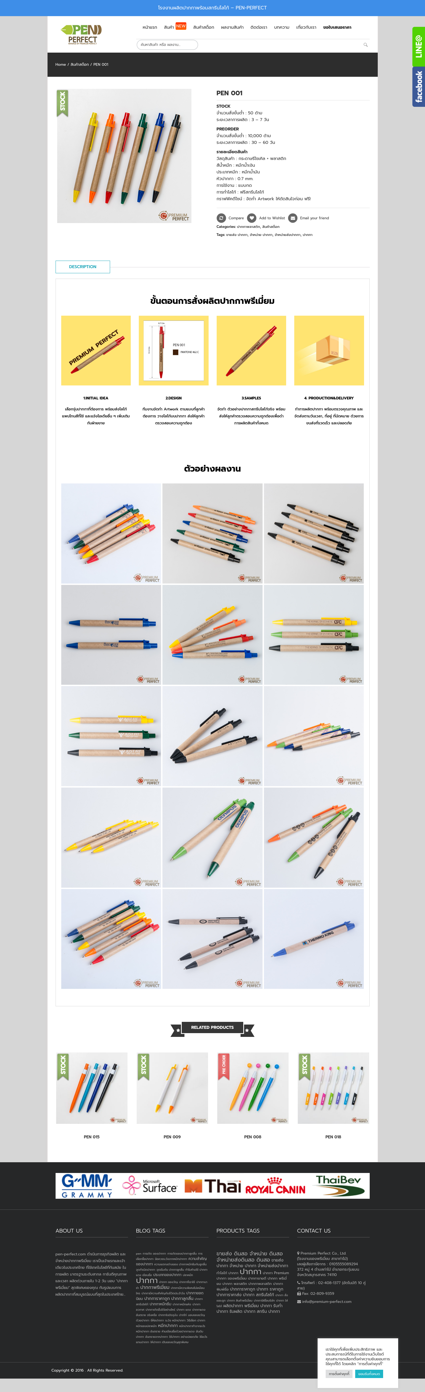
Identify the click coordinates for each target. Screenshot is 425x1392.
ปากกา (308, 234)
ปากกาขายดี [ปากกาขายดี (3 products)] (257, 1278)
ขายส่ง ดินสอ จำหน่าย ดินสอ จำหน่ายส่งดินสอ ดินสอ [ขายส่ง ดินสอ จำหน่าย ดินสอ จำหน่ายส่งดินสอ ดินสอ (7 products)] (250, 1256)
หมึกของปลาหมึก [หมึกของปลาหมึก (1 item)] (146, 1326)
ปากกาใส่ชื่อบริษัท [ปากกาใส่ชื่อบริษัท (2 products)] (264, 1300)
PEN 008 (252, 1137)
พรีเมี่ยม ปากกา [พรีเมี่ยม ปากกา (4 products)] (258, 1306)
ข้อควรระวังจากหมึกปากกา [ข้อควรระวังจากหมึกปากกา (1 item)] (171, 1259)
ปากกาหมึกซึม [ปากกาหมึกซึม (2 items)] (160, 1304)
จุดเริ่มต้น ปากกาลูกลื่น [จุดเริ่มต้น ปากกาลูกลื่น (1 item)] (170, 1269)
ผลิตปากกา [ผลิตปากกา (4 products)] (233, 1306)
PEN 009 (172, 1137)
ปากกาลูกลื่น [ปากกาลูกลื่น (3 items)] (182, 1298)
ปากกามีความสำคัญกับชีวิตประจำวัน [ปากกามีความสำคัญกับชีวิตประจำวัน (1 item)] (163, 1293)
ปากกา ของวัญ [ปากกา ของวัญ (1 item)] (168, 1282)
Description (82, 267)
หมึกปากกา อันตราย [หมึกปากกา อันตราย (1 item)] (148, 1331)
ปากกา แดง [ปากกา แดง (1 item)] (184, 1309)
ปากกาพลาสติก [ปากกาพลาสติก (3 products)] (260, 1284)
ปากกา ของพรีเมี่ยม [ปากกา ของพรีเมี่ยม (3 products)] (232, 1278)
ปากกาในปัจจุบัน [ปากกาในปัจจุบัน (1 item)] (167, 1315)
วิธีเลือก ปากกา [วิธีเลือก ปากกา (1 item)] (196, 1320)
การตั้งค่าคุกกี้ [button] (339, 1373)
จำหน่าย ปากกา (261, 234)
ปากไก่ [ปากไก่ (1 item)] (183, 1315)
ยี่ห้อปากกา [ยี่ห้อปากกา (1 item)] (157, 1320)
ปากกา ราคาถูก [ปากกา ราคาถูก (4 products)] (270, 1289)
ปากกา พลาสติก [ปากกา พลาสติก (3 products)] (234, 1284)
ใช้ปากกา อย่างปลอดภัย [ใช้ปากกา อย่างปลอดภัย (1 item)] (183, 1337)
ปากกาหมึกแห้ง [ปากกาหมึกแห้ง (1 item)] (182, 1304)
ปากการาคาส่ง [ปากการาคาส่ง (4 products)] (229, 1295)
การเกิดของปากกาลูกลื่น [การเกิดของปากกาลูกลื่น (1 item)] (182, 1253)
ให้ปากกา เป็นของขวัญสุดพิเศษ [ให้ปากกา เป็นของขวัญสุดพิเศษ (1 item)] (169, 1342)
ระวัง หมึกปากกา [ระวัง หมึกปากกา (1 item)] (175, 1320)
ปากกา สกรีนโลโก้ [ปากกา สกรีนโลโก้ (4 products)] (258, 1295)
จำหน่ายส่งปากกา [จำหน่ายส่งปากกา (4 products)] (273, 1266)
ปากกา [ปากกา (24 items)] (147, 1280)
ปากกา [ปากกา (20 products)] (250, 1271)
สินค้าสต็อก (80, 64)
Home (61, 64)
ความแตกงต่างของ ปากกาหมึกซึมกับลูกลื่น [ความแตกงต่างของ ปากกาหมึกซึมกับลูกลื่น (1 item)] (180, 1264)
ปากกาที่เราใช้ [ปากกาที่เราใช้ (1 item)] (187, 1282)
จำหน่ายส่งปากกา (287, 234)
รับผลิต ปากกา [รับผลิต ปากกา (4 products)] (243, 1311)
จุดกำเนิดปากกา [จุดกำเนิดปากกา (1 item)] (145, 1269)
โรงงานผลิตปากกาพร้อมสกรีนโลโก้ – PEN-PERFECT (212, 8)
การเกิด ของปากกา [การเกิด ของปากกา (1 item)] (154, 1253)
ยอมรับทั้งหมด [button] (369, 1373)
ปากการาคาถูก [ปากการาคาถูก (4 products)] (242, 1289)
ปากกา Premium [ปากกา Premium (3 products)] (276, 1273)
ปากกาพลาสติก (248, 226)
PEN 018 (333, 1137)
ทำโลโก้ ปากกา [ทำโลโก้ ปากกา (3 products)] (227, 1273)
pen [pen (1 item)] (138, 1253)
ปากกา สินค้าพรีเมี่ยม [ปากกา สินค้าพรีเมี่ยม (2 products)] (239, 1300)
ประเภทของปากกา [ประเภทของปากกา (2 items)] (167, 1275)
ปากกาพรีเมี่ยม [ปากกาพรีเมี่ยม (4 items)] (154, 1287)
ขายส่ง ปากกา (237, 234)
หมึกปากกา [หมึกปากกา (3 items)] (168, 1325)
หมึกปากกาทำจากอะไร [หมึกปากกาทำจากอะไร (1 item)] (192, 1326)
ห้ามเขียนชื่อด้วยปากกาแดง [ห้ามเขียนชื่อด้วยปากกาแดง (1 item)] (178, 1331)
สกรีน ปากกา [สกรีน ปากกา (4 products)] (268, 1311)
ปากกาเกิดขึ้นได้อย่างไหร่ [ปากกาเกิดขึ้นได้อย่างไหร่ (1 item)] (160, 1309)
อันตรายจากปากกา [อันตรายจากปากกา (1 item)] (156, 1337)
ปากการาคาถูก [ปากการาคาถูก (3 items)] (157, 1298)
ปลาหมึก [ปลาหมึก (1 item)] (188, 1275)
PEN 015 (91, 1137)
